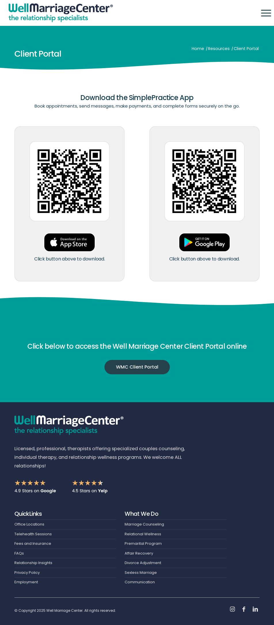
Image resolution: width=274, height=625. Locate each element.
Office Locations (29, 524)
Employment (26, 582)
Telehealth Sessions (33, 534)
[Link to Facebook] (243, 609)
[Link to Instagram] (232, 609)
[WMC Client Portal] (137, 369)
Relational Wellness (143, 534)
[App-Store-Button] (69, 242)
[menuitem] (263, 13)
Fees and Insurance (32, 543)
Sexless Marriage (141, 572)
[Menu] (263, 13)
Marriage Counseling (144, 524)
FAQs (19, 553)
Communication (140, 582)
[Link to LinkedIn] (255, 609)
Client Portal (38, 54)
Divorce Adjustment (143, 562)
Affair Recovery (139, 553)
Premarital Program (143, 543)
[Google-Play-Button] (204, 242)
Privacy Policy (27, 572)
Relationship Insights (33, 562)
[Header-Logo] (61, 13)
